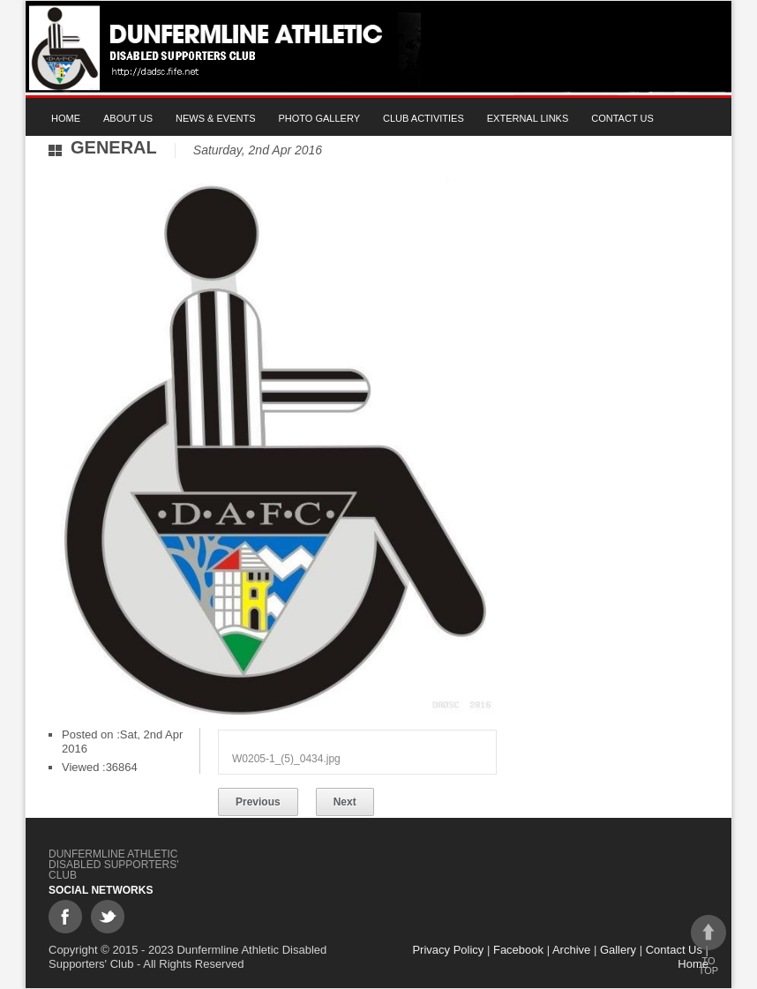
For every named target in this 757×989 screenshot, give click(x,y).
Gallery (618, 949)
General (114, 147)
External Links (528, 118)
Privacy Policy (447, 949)
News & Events (215, 118)
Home (65, 118)
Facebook (518, 949)
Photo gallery (320, 118)
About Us (128, 118)
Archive (571, 949)
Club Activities (423, 118)
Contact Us (622, 118)
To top (708, 945)
